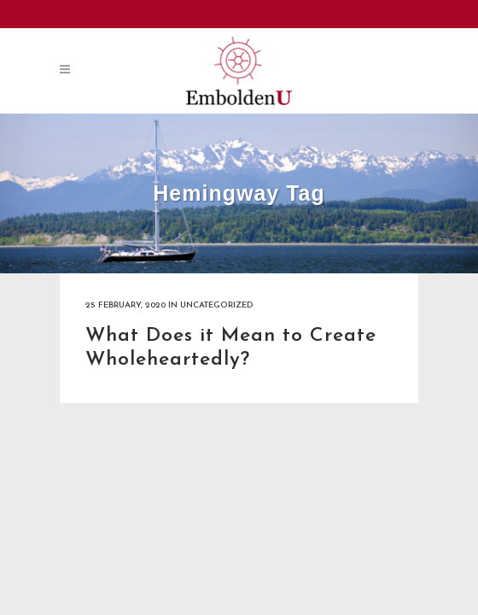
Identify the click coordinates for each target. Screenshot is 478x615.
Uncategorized (216, 305)
